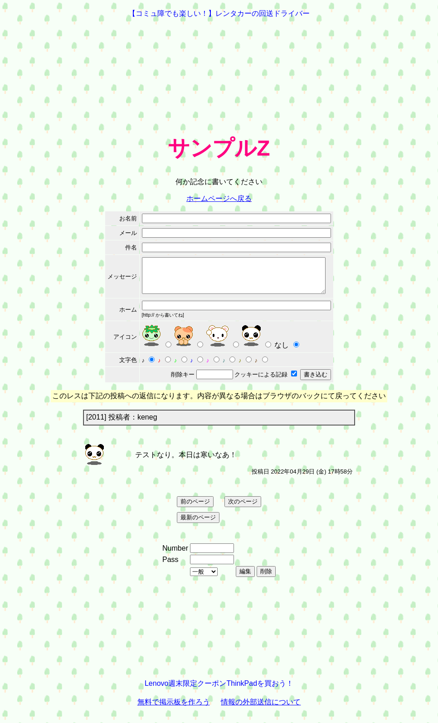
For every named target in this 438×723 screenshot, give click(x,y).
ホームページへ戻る (219, 198)
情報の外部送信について (261, 709)
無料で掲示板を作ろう (173, 709)
